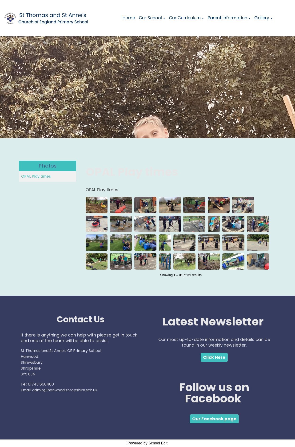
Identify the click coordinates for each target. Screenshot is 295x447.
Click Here (214, 357)
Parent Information (227, 18)
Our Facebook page (214, 419)
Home (129, 18)
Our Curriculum (185, 18)
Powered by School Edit (147, 443)
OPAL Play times (36, 176)
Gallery (261, 18)
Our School (150, 18)
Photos (47, 165)
